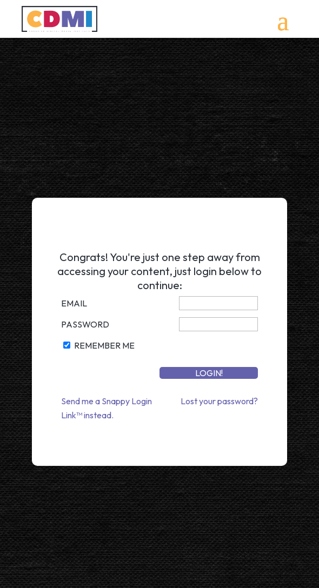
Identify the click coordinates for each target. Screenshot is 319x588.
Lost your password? (219, 401)
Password (85, 324)
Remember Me (104, 345)
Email (74, 303)
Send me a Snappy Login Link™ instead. (106, 408)
